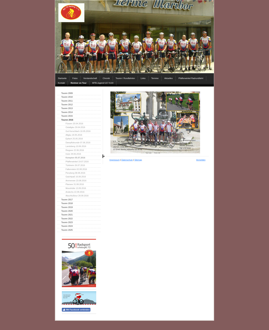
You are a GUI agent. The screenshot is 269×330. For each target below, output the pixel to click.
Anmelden (200, 160)
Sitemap (138, 160)
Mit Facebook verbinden (76, 309)
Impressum (114, 160)
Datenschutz (127, 160)
